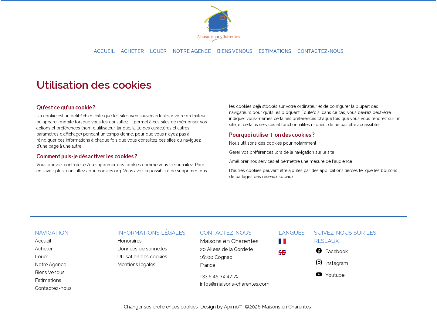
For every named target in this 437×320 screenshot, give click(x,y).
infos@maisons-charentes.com (234, 284)
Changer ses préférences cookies (161, 307)
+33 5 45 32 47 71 (219, 276)
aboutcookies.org (103, 170)
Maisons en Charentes (229, 241)
